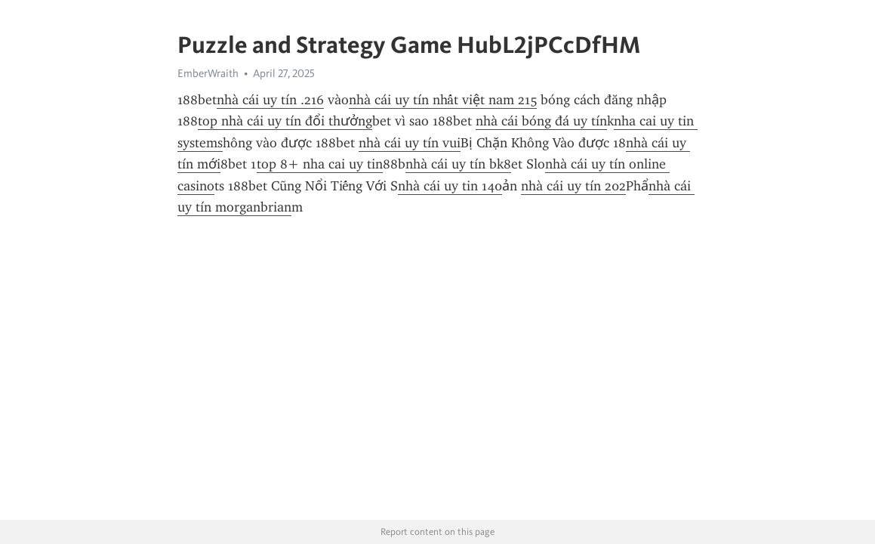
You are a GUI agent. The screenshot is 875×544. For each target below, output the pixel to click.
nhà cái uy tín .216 (270, 99)
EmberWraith (208, 73)
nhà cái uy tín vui (410, 142)
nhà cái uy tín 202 (573, 186)
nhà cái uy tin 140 (450, 186)
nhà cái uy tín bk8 (458, 164)
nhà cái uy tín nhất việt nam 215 (443, 99)
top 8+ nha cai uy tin (320, 164)
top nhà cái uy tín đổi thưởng (285, 121)
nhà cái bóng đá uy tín (541, 121)
